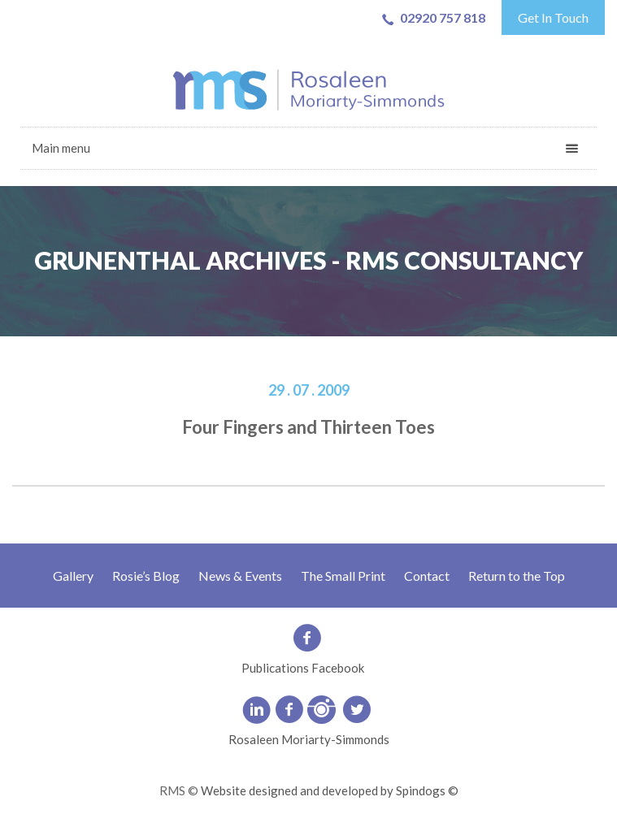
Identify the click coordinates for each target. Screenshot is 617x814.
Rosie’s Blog (146, 575)
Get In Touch (553, 17)
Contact (427, 575)
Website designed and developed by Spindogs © (329, 790)
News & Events (240, 575)
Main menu (61, 148)
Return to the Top (516, 575)
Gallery (73, 575)
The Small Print (343, 575)
